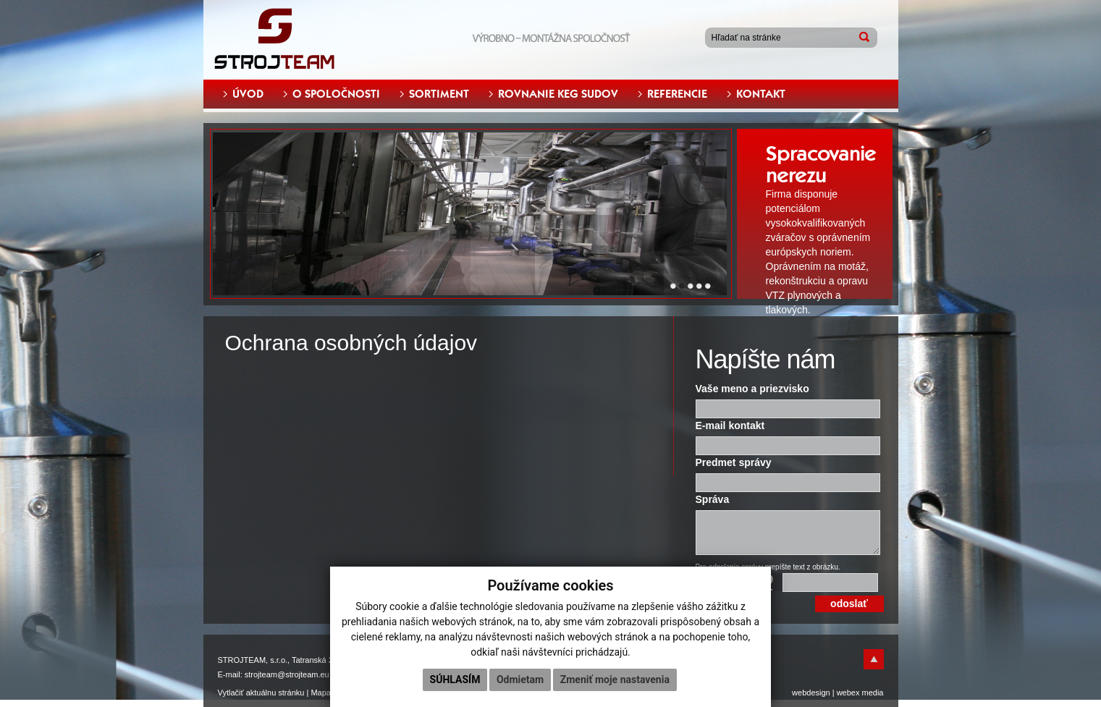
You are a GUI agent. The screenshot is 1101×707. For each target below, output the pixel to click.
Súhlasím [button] (455, 679)
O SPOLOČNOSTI (336, 94)
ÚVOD (247, 94)
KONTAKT (760, 94)
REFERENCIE (677, 94)
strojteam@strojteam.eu (287, 674)
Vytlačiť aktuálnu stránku (261, 692)
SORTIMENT (439, 94)
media (873, 692)
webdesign (811, 692)
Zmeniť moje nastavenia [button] (615, 679)
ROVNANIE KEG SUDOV (558, 94)
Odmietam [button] (520, 679)
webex (848, 692)
